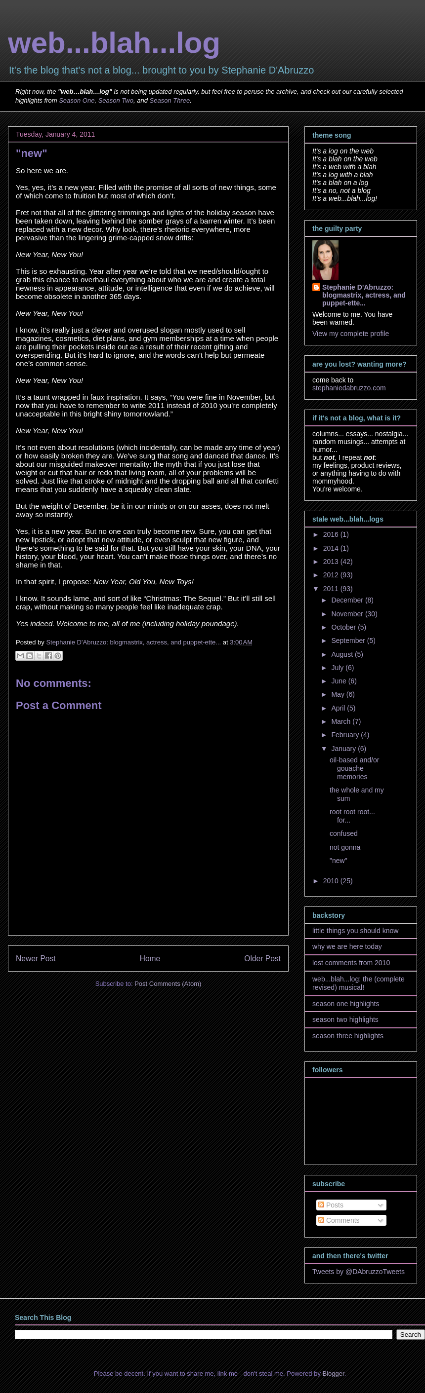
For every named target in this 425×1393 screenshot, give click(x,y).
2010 (331, 881)
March (341, 721)
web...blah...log (114, 42)
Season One (76, 100)
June (339, 681)
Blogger (333, 1373)
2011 (331, 589)
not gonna (345, 847)
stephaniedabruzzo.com (349, 388)
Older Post (262, 958)
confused (344, 833)
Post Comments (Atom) (167, 983)
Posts (330, 1205)
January (344, 749)
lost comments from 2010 (351, 963)
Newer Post (36, 958)
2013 (331, 561)
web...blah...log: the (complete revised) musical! (358, 983)
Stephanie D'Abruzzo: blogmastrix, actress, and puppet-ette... (364, 295)
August (342, 654)
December (348, 600)
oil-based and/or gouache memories (354, 768)
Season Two (115, 100)
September (349, 640)
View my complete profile (350, 334)
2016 (331, 534)
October (344, 627)
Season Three (170, 100)
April (339, 708)
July (338, 668)
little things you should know (355, 931)
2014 (331, 548)
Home (150, 958)
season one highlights (345, 1004)
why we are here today (347, 946)
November (348, 614)
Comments (339, 1220)
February (346, 735)
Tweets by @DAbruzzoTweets (358, 1272)
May (338, 694)
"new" (338, 861)
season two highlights (345, 1019)
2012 (331, 575)
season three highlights (347, 1036)
